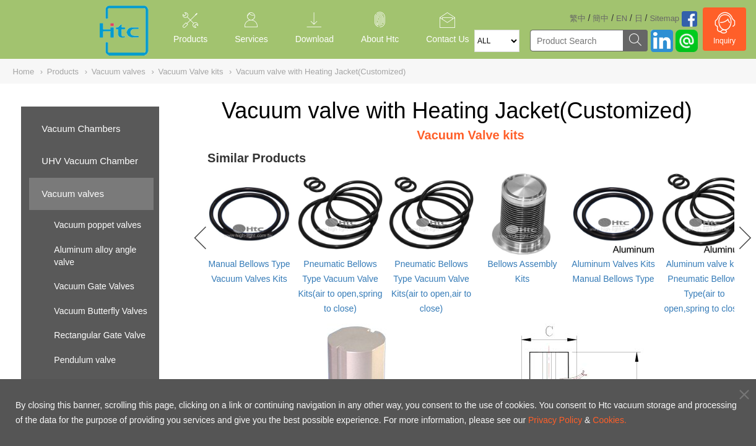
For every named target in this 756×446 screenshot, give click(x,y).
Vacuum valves (72, 193)
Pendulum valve (85, 360)
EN (621, 18)
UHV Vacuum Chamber (89, 160)
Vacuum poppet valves (97, 225)
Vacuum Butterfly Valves (100, 311)
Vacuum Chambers (80, 128)
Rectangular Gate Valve (100, 335)
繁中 (578, 18)
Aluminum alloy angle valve (95, 256)
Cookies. (609, 420)
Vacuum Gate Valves (94, 286)
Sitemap (664, 18)
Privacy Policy (555, 420)
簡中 (601, 18)
